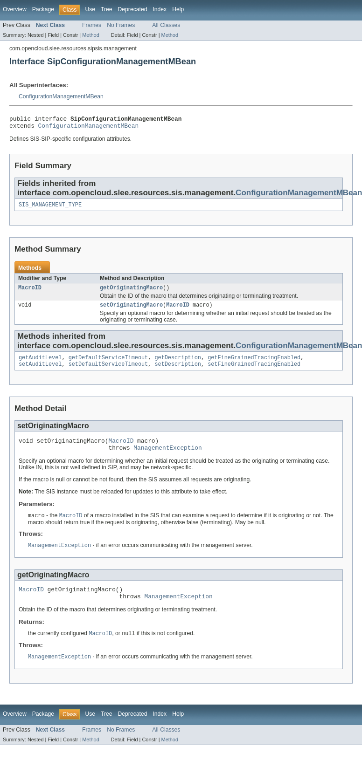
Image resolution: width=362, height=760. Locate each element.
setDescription (177, 371)
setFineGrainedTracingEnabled (254, 371)
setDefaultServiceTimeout (108, 371)
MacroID (30, 292)
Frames (91, 25)
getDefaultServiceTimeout (108, 364)
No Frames (121, 25)
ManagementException (167, 457)
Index (160, 9)
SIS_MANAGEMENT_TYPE (50, 208)
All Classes (166, 25)
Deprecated (132, 9)
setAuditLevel (40, 371)
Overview (15, 9)
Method (90, 35)
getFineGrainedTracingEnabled (254, 364)
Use (90, 9)
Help (178, 9)
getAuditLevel (40, 364)
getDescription (177, 364)
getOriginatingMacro (131, 292)
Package (43, 9)
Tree (106, 9)
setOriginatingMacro (131, 310)
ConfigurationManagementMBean (61, 96)
